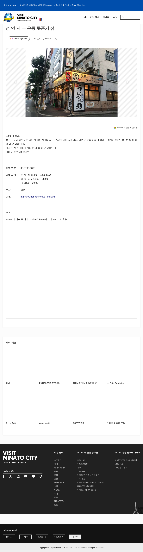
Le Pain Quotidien (115, 393)
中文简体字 (42, 537)
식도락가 (57, 470)
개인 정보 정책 (121, 478)
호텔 (56, 496)
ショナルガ (11, 433)
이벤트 (57, 500)
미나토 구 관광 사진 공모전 (88, 485)
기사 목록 (81, 481)
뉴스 (79, 478)
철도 (56, 515)
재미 (56, 504)
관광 (56, 481)
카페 (56, 474)
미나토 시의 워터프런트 (86, 500)
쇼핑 (56, 489)
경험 (56, 485)
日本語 (9, 537)
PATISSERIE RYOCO (49, 393)
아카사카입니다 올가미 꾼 (85, 393)
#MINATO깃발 (51, 49)
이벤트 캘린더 (83, 474)
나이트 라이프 (60, 478)
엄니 (8, 393)
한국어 (75, 537)
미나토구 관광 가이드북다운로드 (90, 493)
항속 (56, 507)
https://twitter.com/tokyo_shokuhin (38, 206)
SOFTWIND (78, 433)
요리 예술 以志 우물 (116, 433)
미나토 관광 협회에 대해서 (126, 470)
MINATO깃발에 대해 (85, 496)
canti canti (44, 433)
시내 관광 (81, 489)
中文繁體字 (58, 537)
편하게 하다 (59, 493)
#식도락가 (38, 49)
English (25, 537)
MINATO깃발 (59, 511)
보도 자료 (119, 474)
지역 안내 (12, 26)
